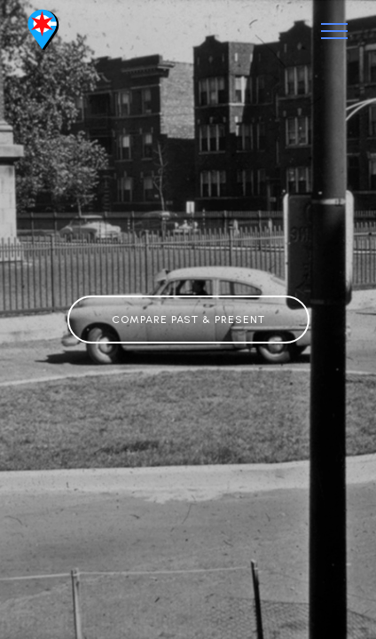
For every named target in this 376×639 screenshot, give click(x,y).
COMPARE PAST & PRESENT (188, 319)
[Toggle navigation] (335, 31)
